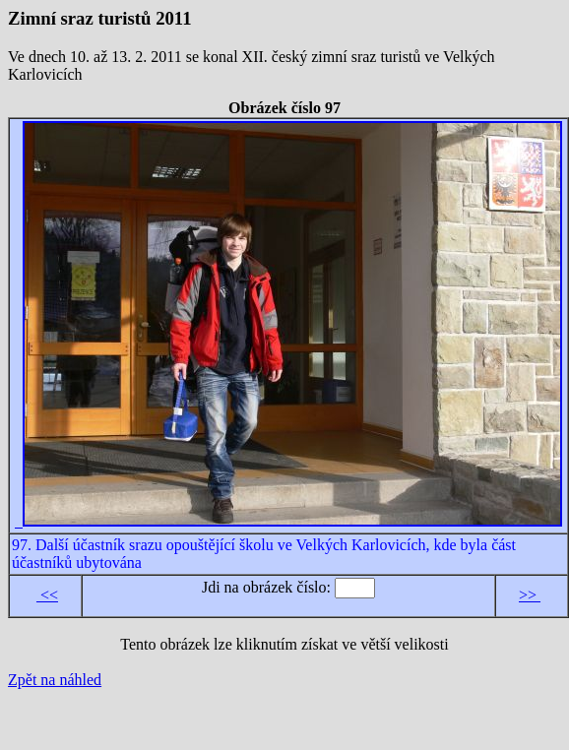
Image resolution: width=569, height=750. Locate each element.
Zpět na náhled (54, 679)
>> (529, 595)
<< (47, 595)
